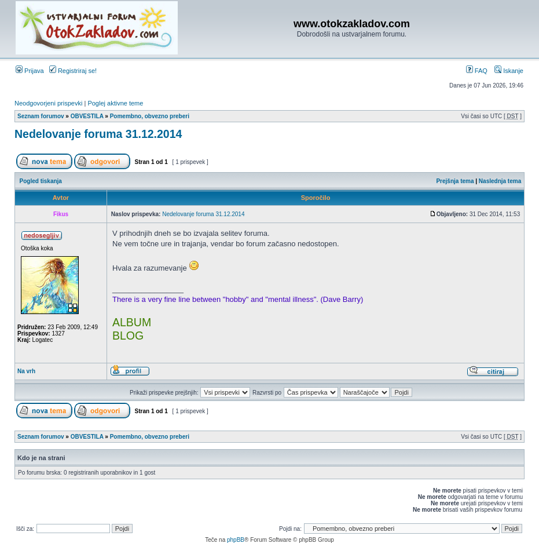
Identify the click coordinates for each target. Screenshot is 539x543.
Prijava (30, 70)
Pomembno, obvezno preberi (149, 116)
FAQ (476, 70)
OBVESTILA (87, 116)
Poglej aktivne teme (115, 103)
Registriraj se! (73, 70)
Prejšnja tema (455, 181)
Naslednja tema (500, 181)
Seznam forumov (40, 116)
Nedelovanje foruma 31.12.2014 (98, 133)
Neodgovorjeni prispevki (48, 103)
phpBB (235, 540)
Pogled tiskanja (41, 181)
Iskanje (508, 70)
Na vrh (26, 371)
